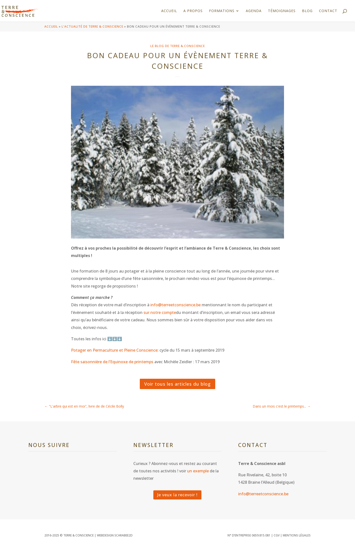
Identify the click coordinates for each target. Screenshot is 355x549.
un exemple (198, 471)
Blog (307, 11)
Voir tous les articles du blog (177, 384)
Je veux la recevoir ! (177, 495)
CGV (277, 535)
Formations (221, 11)
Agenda (254, 11)
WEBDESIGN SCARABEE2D (115, 535)
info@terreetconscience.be (175, 305)
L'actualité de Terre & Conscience (92, 26)
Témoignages (282, 11)
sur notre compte (159, 312)
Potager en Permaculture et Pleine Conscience (114, 350)
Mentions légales (297, 535)
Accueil (169, 11)
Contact (328, 11)
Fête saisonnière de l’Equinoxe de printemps (112, 361)
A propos (193, 11)
